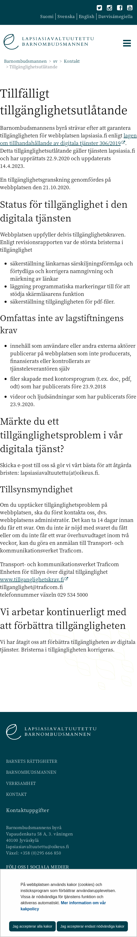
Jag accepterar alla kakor (32, 926)
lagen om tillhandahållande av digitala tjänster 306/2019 (68, 139)
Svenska (66, 16)
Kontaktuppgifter (27, 809)
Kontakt (71, 61)
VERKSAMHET (21, 783)
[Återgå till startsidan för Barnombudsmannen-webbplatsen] (49, 42)
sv (54, 61)
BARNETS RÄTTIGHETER (31, 761)
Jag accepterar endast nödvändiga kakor (92, 926)
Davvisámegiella (115, 16)
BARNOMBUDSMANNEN (31, 772)
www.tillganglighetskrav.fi (34, 579)
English (86, 16)
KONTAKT (16, 794)
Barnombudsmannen (25, 61)
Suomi (47, 16)
